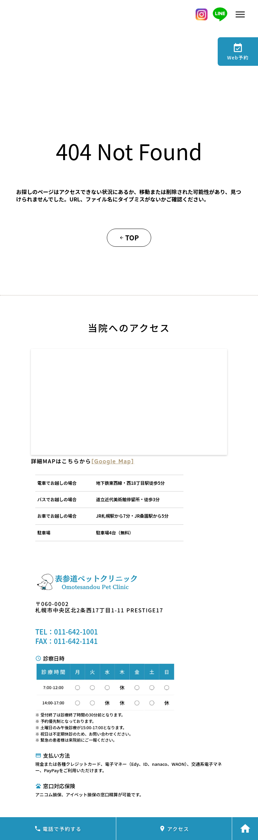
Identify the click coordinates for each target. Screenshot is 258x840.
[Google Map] (112, 461)
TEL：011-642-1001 (66, 632)
